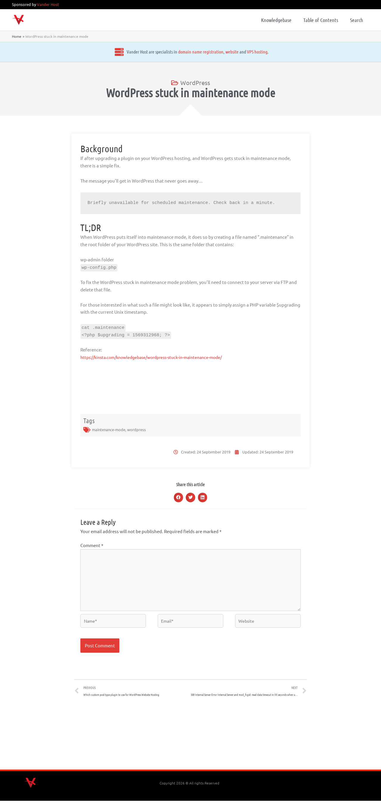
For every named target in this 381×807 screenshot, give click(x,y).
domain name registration (198, 51)
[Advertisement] (190, 741)
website (229, 51)
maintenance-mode (108, 429)
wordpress (136, 429)
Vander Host (48, 4)
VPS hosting (255, 51)
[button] (178, 497)
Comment (91, 545)
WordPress (195, 82)
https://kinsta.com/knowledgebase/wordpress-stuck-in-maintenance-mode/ (157, 357)
